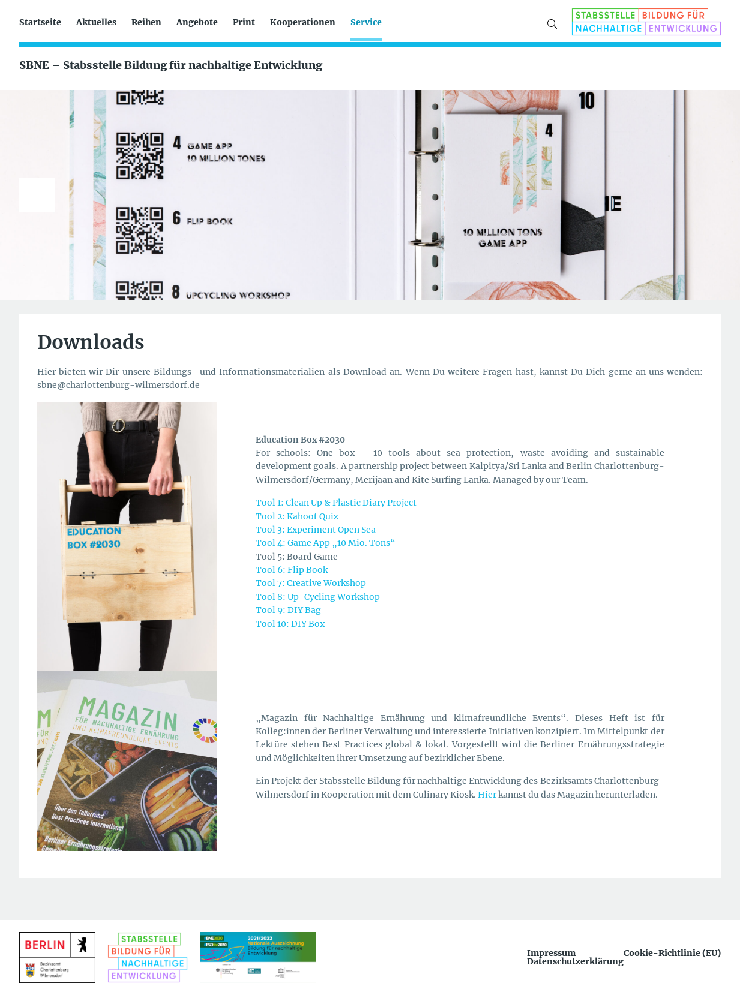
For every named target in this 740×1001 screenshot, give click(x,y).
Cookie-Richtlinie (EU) (672, 953)
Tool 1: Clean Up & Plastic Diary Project (336, 502)
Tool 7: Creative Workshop (311, 583)
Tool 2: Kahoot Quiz (297, 516)
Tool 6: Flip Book (292, 569)
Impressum (551, 953)
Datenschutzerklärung (575, 961)
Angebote (197, 22)
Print (244, 22)
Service (366, 22)
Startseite (40, 22)
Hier (488, 794)
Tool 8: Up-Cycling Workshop (318, 596)
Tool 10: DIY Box (290, 623)
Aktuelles (96, 22)
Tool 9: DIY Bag (288, 610)
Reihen (146, 22)
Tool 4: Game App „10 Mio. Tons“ (326, 542)
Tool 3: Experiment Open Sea (316, 529)
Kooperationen (302, 22)
